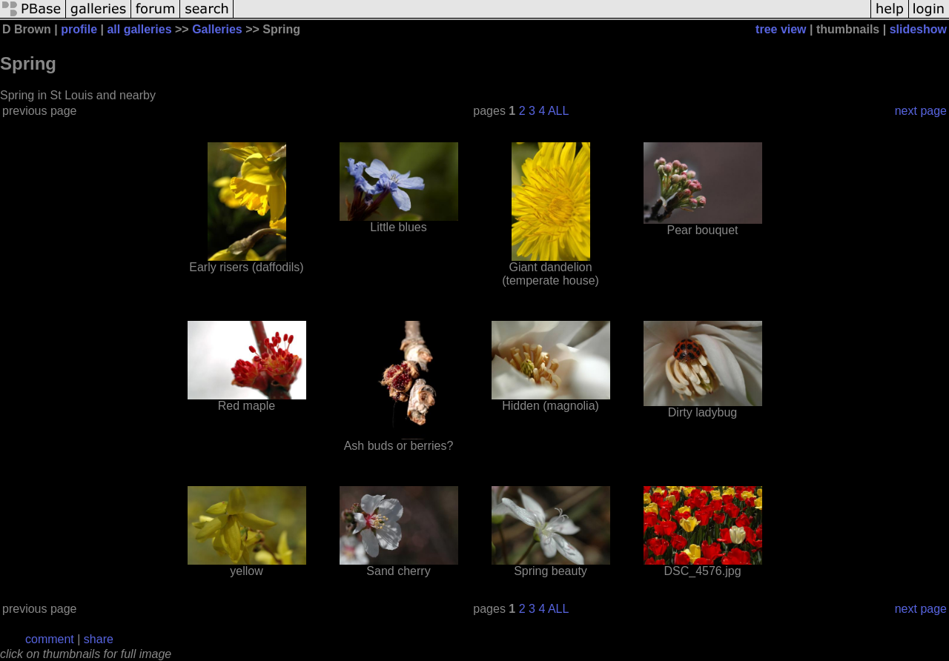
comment (49, 639)
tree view (780, 29)
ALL (558, 110)
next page (921, 110)
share (98, 639)
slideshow (918, 29)
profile (79, 29)
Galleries (217, 29)
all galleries (139, 29)
